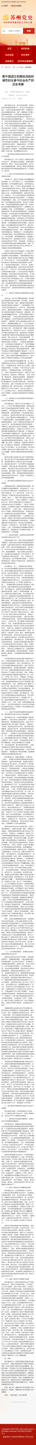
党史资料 (25, 55)
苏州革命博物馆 (25, 61)
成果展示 (9, 61)
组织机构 (25, 48)
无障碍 (4, 6)
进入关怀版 (16, 6)
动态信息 (9, 55)
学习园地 (20, 67)
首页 (9, 48)
